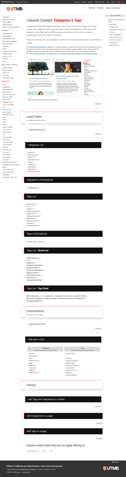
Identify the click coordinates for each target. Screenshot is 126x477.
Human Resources (33, 159)
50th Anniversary (31, 204)
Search (4, 49)
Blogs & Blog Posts (8, 89)
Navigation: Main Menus (9, 51)
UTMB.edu (10, 466)
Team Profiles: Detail (8, 172)
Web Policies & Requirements (10, 27)
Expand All (98, 104)
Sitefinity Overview (7, 70)
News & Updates (7, 22)
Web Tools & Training (8, 19)
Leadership (31, 164)
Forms (4, 119)
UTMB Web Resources (8, 2)
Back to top (116, 462)
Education (83, 2)
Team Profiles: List (7, 170)
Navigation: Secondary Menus (11, 165)
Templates (5, 59)
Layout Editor (6, 129)
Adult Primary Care (31, 220)
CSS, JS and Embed (8, 104)
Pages (4, 61)
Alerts (118, 2)
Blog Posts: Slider (7, 97)
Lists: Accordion (7, 137)
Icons (4, 122)
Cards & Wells (6, 99)
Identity (30, 162)
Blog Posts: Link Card (8, 94)
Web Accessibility (7, 44)
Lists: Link (5, 147)
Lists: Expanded (7, 145)
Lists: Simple (6, 157)
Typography (5, 175)
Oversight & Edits (7, 34)
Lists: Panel (5, 152)
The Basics (100, 8)
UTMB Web (92, 8)
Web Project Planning (8, 39)
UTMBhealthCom (32, 171)
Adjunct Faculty (30, 218)
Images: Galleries (7, 127)
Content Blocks (6, 112)
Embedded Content (8, 114)
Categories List (114, 27)
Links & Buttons (7, 132)
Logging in (5, 46)
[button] (123, 2)
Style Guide (5, 73)
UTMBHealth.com (20, 466)
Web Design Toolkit (8, 78)
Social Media (31, 167)
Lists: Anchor (6, 140)
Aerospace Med (32, 155)
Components (10, 81)
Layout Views (113, 24)
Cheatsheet (5, 75)
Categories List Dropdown (117, 29)
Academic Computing (32, 211)
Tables (4, 167)
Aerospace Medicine (32, 225)
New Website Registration (9, 41)
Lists (3, 134)
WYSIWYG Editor (7, 54)
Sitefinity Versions (7, 24)
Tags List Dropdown (115, 34)
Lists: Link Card (6, 150)
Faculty (30, 157)
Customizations (113, 42)
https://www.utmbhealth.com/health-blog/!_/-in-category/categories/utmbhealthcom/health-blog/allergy (63, 53)
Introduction (6, 17)
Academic (30, 152)
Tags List (112, 32)
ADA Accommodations (32, 216)
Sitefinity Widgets (7, 68)
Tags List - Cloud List (116, 37)
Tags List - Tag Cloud (116, 40)
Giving (107, 2)
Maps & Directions (33, 466)
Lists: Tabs (5, 160)
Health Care (76, 2)
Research (90, 2)
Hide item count (114, 45)
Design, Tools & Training (113, 8)
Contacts (113, 2)
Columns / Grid (6, 56)
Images (4, 124)
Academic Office (30, 213)
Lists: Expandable (7, 142)
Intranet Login (26, 472)
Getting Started (6, 36)
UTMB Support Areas (99, 2)
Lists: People (6, 155)
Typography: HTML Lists (9, 177)
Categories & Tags (7, 102)
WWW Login (17, 472)
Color (4, 107)
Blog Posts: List (7, 92)
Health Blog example (36, 47)
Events (4, 117)
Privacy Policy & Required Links (51, 466)
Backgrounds (6, 87)
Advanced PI (29, 223)
